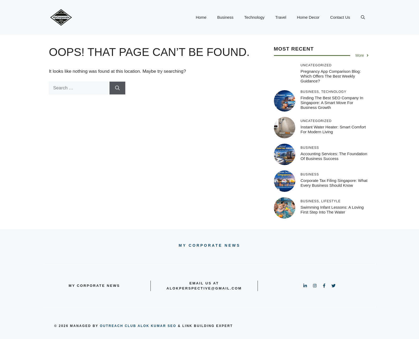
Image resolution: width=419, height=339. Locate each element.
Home (201, 17)
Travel (280, 17)
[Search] (117, 88)
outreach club (118, 326)
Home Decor (308, 17)
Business (225, 17)
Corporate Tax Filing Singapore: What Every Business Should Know (334, 183)
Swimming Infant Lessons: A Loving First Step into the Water (332, 209)
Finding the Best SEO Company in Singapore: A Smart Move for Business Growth (332, 103)
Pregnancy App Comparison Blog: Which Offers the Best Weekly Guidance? (331, 76)
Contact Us (340, 17)
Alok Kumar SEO (157, 326)
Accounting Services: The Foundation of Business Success (334, 156)
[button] (363, 17)
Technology (254, 17)
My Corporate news (209, 245)
